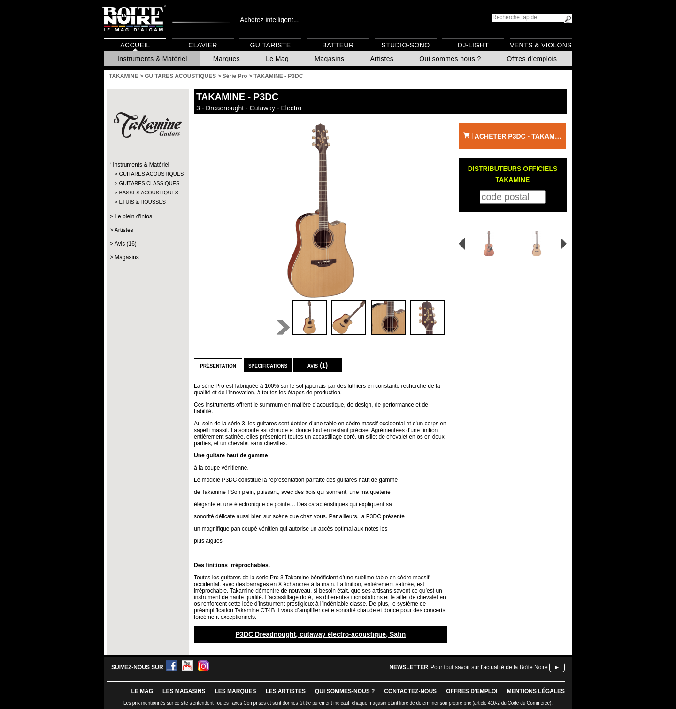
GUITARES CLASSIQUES (147, 183)
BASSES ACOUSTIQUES (147, 192)
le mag (142, 691)
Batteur (337, 45)
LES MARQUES (235, 691)
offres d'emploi (472, 691)
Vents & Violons (541, 45)
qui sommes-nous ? (345, 691)
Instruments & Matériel (152, 58)
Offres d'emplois (532, 58)
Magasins (329, 58)
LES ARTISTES (285, 691)
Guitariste (270, 45)
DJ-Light (473, 45)
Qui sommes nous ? (450, 58)
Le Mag (277, 58)
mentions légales (536, 691)
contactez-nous (410, 691)
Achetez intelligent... (269, 19)
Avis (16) (126, 243)
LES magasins (183, 691)
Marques (226, 58)
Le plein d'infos (133, 216)
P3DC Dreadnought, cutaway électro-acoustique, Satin (321, 634)
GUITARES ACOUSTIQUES (147, 174)
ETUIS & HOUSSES (142, 202)
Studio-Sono (405, 45)
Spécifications (267, 365)
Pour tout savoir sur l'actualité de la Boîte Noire (489, 667)
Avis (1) (317, 365)
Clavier (202, 45)
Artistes (381, 58)
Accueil (135, 45)
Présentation (218, 365)
